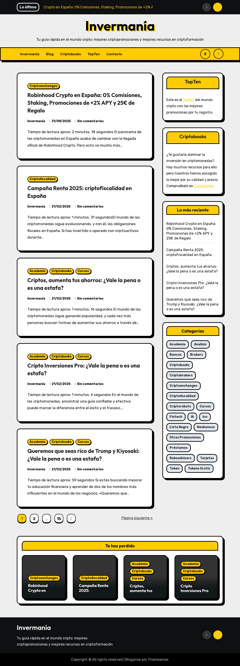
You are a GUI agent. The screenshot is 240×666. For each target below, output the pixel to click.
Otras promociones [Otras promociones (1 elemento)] (185, 437)
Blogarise (133, 659)
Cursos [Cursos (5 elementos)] (205, 406)
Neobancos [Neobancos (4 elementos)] (206, 427)
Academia (37, 271)
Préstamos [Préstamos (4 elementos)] (179, 448)
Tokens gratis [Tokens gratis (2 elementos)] (199, 468)
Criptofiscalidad (42, 179)
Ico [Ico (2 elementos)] (204, 417)
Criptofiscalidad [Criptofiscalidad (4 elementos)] (182, 396)
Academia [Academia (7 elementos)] (178, 344)
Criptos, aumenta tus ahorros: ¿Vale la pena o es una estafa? (79, 283)
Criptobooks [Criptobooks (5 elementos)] (179, 365)
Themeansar (158, 659)
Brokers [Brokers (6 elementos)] (196, 355)
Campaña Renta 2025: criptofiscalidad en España (94, 592)
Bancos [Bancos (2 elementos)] (176, 355)
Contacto (114, 54)
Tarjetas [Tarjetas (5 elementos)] (207, 458)
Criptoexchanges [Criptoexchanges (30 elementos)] (183, 386)
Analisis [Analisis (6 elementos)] (200, 344)
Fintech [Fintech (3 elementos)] (176, 417)
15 (59, 518)
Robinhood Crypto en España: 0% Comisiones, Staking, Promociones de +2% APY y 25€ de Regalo (84, 102)
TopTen (94, 54)
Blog (50, 54)
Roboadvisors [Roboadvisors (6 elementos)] (180, 458)
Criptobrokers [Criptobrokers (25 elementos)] (181, 375)
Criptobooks (70, 54)
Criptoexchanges (43, 86)
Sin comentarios (90, 121)
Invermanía (120, 25)
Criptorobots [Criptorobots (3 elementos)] (180, 406)
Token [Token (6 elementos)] (174, 468)
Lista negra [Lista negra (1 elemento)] (179, 427)
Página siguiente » (137, 518)
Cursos (83, 271)
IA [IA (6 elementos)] (192, 417)
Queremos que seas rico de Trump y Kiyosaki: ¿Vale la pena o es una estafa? (80, 454)
